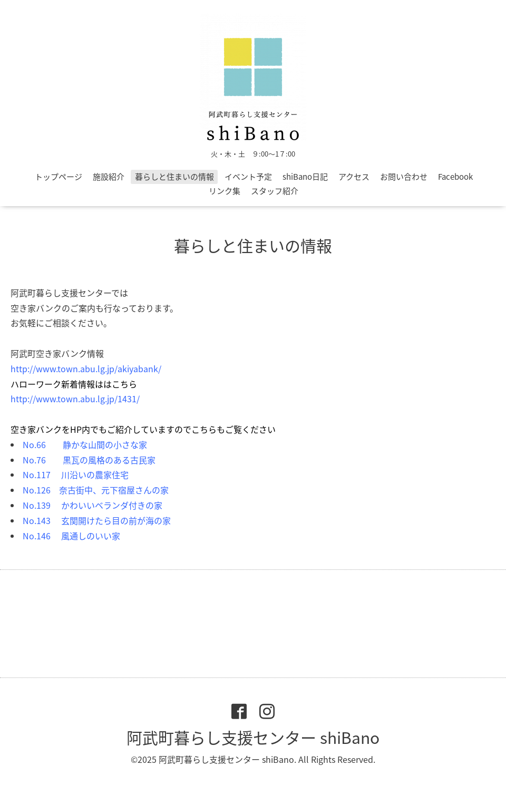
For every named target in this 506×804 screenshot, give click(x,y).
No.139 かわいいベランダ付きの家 (92, 505)
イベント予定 (248, 176)
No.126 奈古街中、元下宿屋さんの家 (96, 489)
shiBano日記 (305, 176)
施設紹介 (108, 176)
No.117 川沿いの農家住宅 (76, 474)
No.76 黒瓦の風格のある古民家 (89, 459)
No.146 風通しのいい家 (71, 535)
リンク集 (224, 191)
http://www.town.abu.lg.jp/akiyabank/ (86, 368)
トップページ (58, 176)
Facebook (455, 176)
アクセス (353, 176)
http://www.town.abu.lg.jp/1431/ (75, 398)
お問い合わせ (403, 176)
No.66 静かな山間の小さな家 (85, 444)
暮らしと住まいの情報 (174, 176)
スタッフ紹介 (274, 191)
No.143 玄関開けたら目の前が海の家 (97, 520)
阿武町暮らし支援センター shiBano (253, 737)
